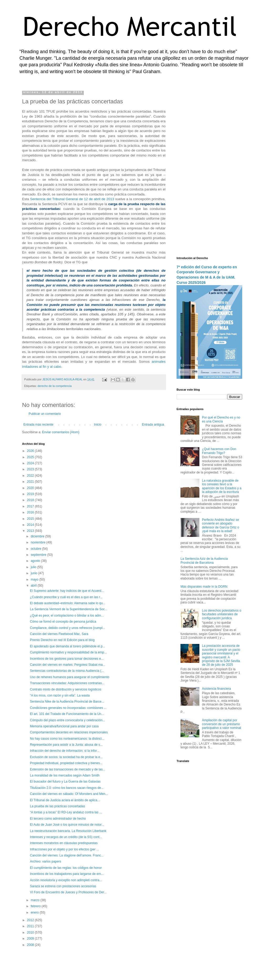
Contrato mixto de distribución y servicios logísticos (65, 689)
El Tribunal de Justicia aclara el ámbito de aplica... (65, 800)
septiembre (39, 555)
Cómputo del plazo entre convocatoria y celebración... (67, 720)
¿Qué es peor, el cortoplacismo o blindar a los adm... (67, 615)
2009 (31, 938)
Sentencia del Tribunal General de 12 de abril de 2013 (72, 199)
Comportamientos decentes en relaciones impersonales (69, 732)
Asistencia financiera (216, 688)
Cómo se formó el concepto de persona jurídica (63, 621)
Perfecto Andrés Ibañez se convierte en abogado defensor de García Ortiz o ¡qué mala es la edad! (220, 525)
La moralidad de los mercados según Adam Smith (65, 775)
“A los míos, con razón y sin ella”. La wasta (60, 695)
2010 (31, 932)
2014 (31, 525)
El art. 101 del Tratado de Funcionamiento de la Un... (67, 714)
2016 (31, 512)
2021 (31, 481)
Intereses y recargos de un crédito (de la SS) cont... (66, 837)
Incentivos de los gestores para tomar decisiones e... (67, 659)
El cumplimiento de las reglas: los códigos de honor (66, 868)
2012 (31, 920)
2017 (31, 506)
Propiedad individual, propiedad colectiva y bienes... (66, 763)
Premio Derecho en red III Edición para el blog (62, 640)
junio (34, 573)
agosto (36, 561)
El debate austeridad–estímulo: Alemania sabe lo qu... (67, 603)
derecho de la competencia (55, 385)
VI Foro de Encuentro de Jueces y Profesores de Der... (68, 892)
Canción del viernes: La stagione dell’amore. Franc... (67, 855)
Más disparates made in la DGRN (203, 586)
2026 (31, 451)
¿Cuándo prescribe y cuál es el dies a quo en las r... (66, 597)
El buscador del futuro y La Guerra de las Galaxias (65, 781)
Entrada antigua (153, 424)
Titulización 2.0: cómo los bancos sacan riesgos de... (67, 788)
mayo (35, 579)
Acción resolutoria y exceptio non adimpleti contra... (66, 880)
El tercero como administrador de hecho (58, 818)
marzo (35, 900)
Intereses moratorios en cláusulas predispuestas (63, 843)
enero (35, 912)
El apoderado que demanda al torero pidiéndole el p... (67, 646)
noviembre (38, 542)
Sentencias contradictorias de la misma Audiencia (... (67, 671)
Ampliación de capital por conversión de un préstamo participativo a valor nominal (221, 724)
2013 (31, 531)
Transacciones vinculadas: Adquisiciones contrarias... (67, 683)
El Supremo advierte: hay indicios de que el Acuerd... (67, 591)
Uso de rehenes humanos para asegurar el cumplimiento (69, 677)
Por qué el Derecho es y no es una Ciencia (221, 419)
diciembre (38, 536)
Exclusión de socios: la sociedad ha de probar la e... (66, 757)
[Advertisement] (209, 170)
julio (34, 567)
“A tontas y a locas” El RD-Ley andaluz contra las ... (66, 812)
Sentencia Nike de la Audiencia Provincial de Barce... (67, 701)
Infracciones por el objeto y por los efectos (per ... (64, 849)
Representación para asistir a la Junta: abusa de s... (66, 745)
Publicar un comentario (45, 414)
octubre (36, 549)
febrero (36, 906)
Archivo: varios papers (45, 861)
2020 (31, 488)
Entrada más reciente (38, 424)
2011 (31, 926)
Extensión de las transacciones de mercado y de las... (67, 769)
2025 (31, 457)
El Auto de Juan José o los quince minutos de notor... (67, 824)
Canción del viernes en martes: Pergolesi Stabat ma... (67, 665)
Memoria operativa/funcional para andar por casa (64, 726)
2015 (31, 519)
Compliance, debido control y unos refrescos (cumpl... (67, 628)
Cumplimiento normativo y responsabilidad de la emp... (68, 652)
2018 (31, 500)
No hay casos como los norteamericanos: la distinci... (67, 738)
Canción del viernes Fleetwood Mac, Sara (59, 634)
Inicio (97, 424)
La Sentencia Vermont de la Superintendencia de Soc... (68, 609)
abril (34, 585)
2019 (31, 494)
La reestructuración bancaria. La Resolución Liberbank (68, 831)
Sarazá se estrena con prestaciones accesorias (63, 886)
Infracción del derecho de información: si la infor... (64, 751)
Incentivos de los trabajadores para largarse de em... (67, 874)
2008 (31, 945)
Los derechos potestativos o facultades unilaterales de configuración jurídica (221, 614)
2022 (31, 475)
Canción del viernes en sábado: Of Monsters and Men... (69, 794)
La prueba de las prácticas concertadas (57, 806)
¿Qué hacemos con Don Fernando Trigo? (219, 451)
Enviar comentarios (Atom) (60, 432)
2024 (31, 463)
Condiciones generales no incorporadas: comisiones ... (68, 708)
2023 (31, 469)
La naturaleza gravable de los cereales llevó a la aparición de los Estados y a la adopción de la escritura (221, 486)
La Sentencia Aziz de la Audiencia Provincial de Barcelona (204, 560)
